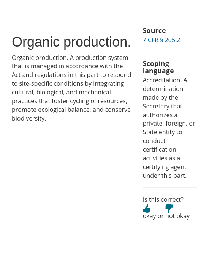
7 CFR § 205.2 (161, 40)
